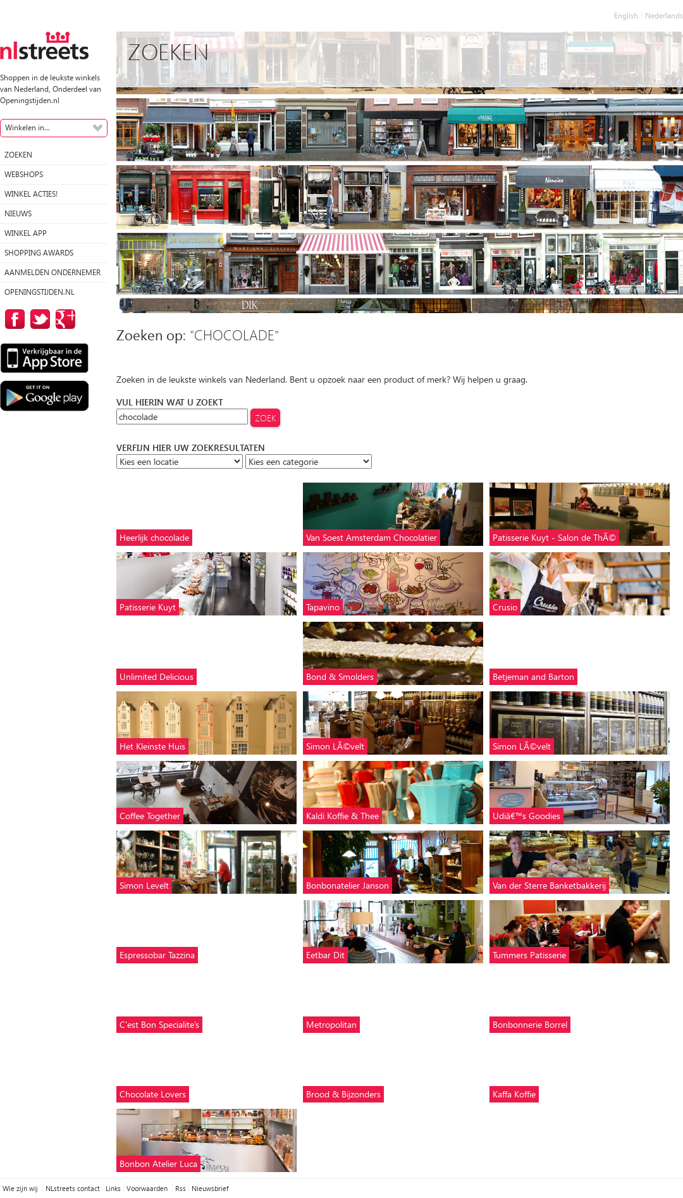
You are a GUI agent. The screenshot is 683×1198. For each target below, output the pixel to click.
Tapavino (323, 607)
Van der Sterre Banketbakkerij (549, 885)
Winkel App (25, 233)
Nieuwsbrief (210, 1188)
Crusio (505, 607)
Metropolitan (331, 1024)
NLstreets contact (73, 1188)
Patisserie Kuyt (148, 607)
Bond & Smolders (340, 676)
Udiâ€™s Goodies (526, 816)
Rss (180, 1188)
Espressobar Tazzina (157, 955)
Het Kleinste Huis (152, 746)
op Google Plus (63, 319)
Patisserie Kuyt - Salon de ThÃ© (554, 537)
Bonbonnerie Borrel (530, 1024)
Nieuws (18, 213)
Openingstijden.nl (39, 292)
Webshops (23, 174)
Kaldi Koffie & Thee (342, 816)
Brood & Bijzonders (343, 1094)
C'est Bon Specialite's (159, 1024)
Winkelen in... (27, 127)
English (626, 15)
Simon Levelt (144, 885)
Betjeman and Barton (533, 676)
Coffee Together (150, 816)
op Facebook (12, 319)
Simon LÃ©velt (335, 746)
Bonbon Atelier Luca (158, 1164)
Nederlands (664, 15)
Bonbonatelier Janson (347, 885)
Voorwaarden (147, 1188)
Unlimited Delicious (157, 676)
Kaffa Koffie (514, 1094)
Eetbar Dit (325, 955)
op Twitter (38, 319)
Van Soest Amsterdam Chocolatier (371, 537)
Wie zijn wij (21, 1188)
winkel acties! (31, 194)
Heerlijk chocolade (154, 537)
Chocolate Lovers (153, 1094)
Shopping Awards (38, 252)
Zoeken (18, 154)
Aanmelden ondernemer (52, 272)
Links (113, 1188)
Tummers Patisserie (529, 955)
